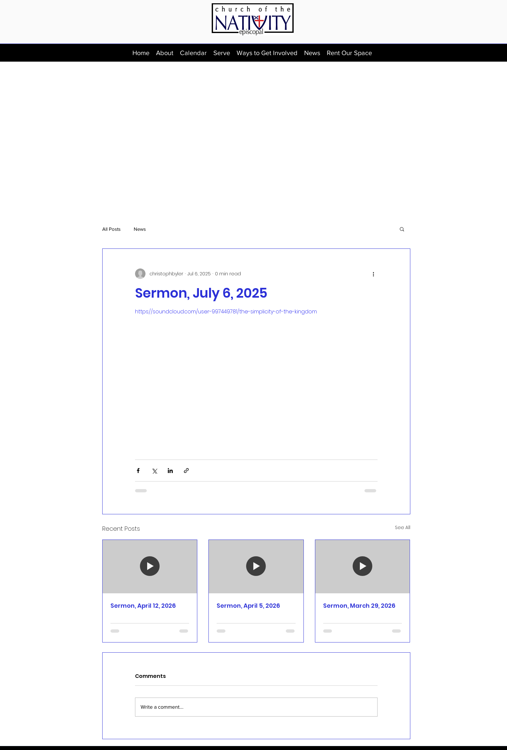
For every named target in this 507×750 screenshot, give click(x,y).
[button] (165, 53)
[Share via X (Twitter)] (154, 470)
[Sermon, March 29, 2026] (362, 566)
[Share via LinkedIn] (170, 470)
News (140, 229)
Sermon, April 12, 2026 (143, 606)
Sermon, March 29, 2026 (359, 606)
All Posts (111, 229)
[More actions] (374, 274)
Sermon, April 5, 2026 (248, 606)
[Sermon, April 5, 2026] (256, 566)
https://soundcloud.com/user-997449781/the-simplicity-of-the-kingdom (226, 311)
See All (402, 527)
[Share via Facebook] (138, 470)
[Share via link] (186, 470)
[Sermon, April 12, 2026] (150, 566)
